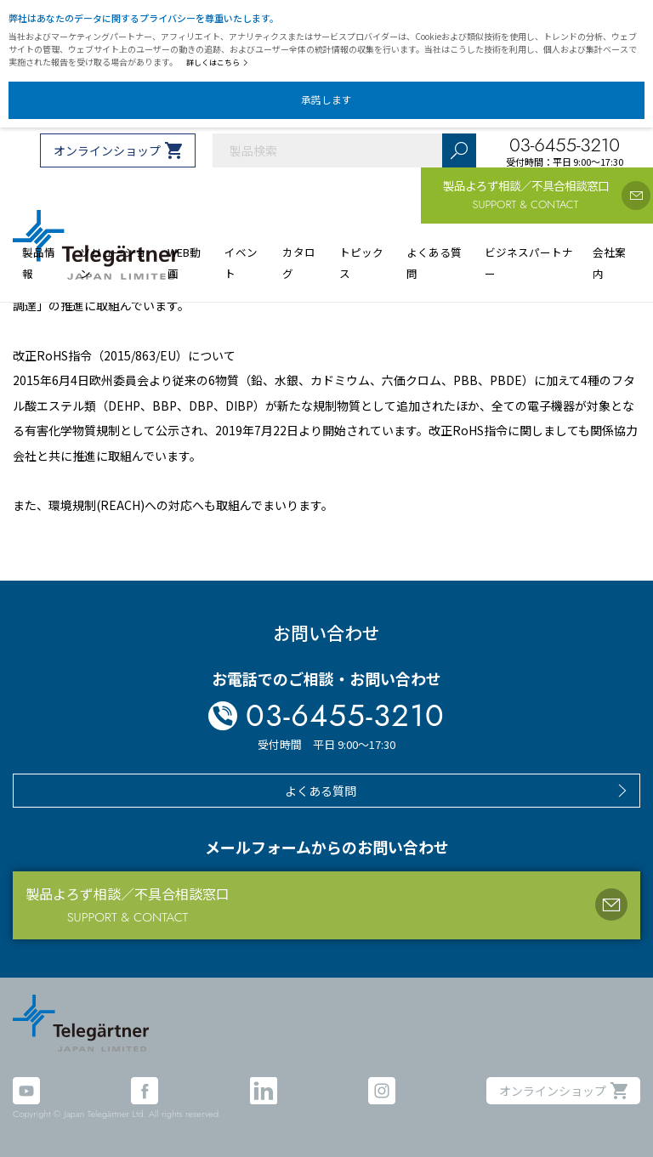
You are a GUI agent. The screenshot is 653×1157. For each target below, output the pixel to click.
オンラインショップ (107, 150)
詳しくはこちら (217, 62)
